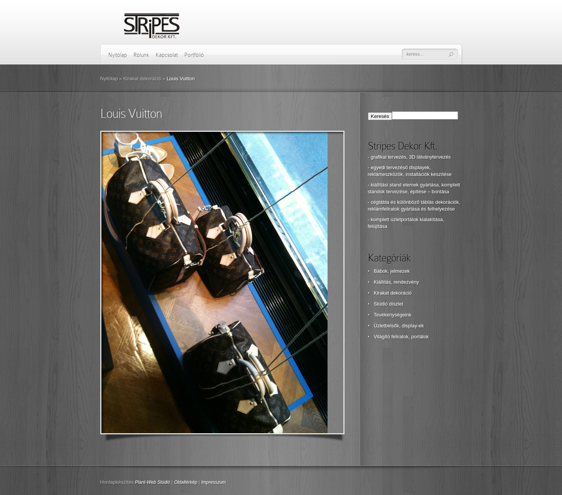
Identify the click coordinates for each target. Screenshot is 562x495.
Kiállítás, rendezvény (396, 282)
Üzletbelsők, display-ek (399, 325)
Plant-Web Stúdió (152, 482)
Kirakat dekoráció (142, 78)
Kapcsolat (167, 55)
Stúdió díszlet (388, 304)
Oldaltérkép (185, 482)
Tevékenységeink (393, 315)
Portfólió (194, 55)
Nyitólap (117, 55)
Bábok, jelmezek (392, 271)
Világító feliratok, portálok (401, 336)
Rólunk (141, 55)
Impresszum (213, 482)
